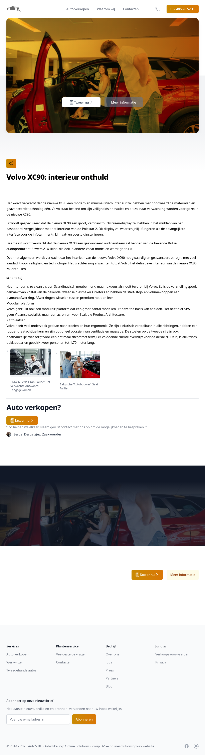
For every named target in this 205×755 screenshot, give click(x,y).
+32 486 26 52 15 (182, 9)
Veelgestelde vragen (71, 654)
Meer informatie (123, 102)
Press (110, 670)
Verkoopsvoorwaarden (172, 654)
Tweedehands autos (21, 670)
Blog (109, 686)
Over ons (112, 654)
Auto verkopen (77, 9)
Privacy (160, 662)
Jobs (109, 662)
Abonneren (84, 719)
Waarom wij (106, 9)
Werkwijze (14, 662)
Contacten (131, 9)
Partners (112, 678)
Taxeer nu (81, 102)
